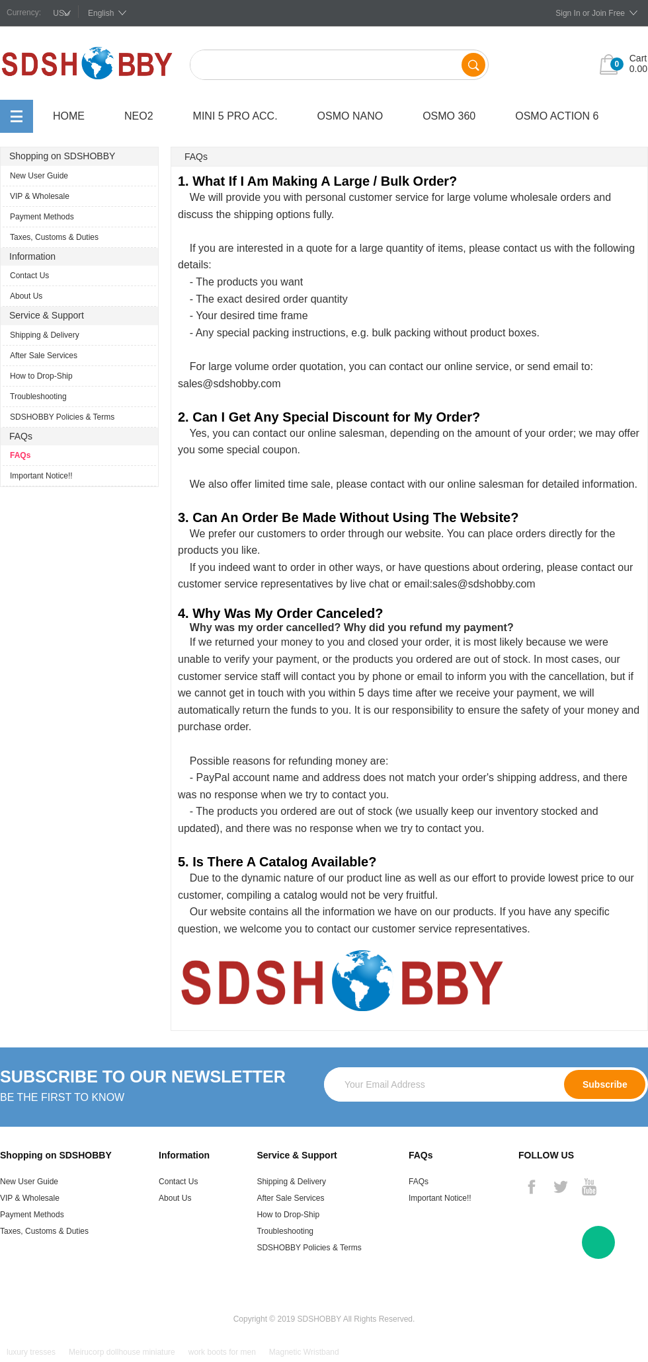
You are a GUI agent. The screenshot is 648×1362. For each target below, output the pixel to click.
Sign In (567, 13)
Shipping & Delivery (44, 335)
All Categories (16, 116)
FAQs (20, 455)
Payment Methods (42, 216)
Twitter (560, 1187)
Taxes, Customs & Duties (54, 237)
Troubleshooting (38, 396)
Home (69, 116)
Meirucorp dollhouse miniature (122, 1352)
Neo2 (138, 116)
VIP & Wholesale (39, 196)
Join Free (608, 13)
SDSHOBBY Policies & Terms (62, 417)
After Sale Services (43, 355)
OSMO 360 (449, 116)
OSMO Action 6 (556, 116)
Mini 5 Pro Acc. (235, 116)
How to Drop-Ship (41, 376)
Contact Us (29, 275)
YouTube (589, 1187)
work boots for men (222, 1352)
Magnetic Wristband (304, 1352)
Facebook (531, 1187)
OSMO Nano (350, 116)
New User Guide (39, 175)
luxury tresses (31, 1352)
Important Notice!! (41, 475)
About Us (26, 296)
